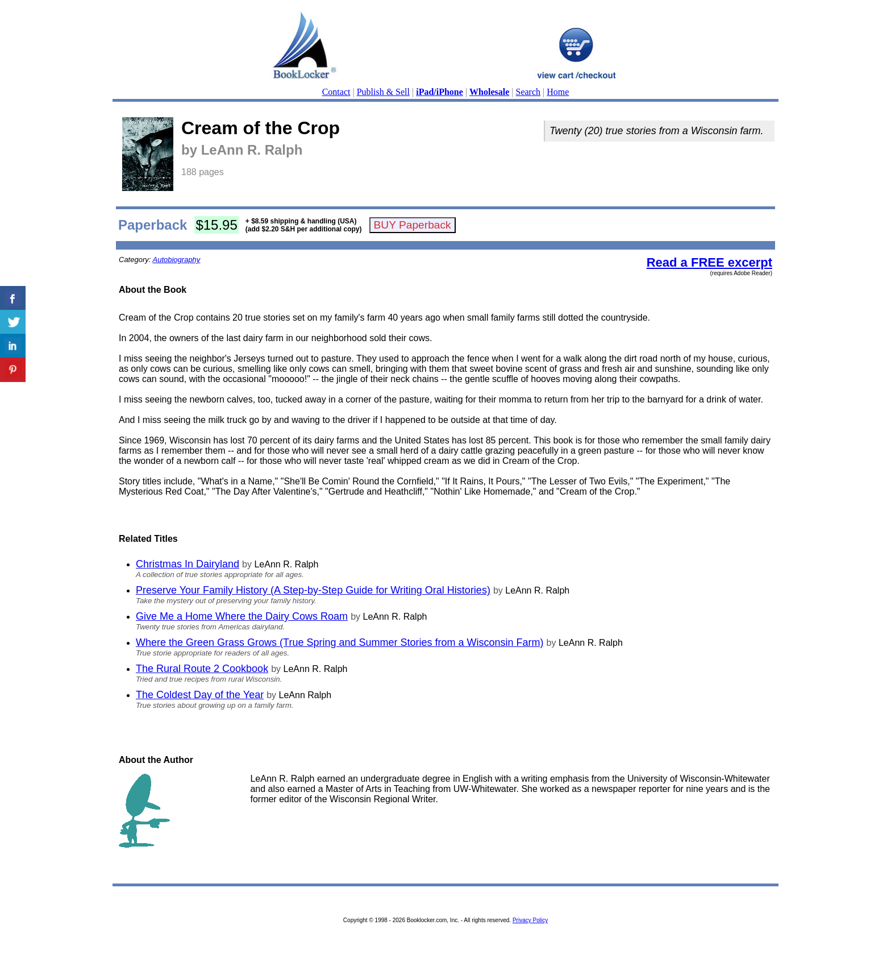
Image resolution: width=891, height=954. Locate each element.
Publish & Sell (383, 92)
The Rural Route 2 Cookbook (202, 668)
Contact (336, 92)
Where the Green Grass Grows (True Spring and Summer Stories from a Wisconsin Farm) (340, 642)
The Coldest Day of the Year (200, 694)
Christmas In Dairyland (187, 564)
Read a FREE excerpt (709, 262)
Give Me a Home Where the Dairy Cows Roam (242, 616)
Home (558, 92)
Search (528, 92)
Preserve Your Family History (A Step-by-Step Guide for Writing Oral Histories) (313, 590)
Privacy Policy (530, 920)
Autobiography (177, 259)
